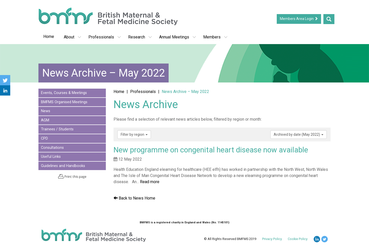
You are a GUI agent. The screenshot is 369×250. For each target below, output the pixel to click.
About (72, 37)
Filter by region (134, 134)
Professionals (104, 37)
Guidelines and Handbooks (63, 166)
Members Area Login (299, 19)
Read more (149, 181)
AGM (45, 120)
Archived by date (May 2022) (298, 134)
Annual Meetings (177, 37)
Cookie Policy (298, 239)
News (45, 111)
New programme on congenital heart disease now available (211, 149)
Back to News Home (134, 198)
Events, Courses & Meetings (64, 93)
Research (140, 37)
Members (215, 37)
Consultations (52, 147)
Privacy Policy (272, 239)
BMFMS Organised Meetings (64, 102)
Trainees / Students (57, 129)
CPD (44, 138)
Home (48, 36)
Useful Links (51, 156)
